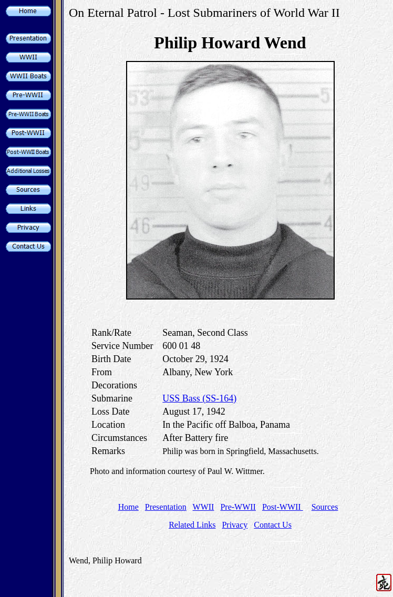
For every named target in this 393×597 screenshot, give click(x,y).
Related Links (192, 524)
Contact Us (273, 524)
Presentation (166, 506)
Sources (325, 506)
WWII (203, 506)
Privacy (234, 524)
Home (128, 506)
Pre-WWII (238, 506)
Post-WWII (282, 506)
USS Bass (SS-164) (199, 398)
